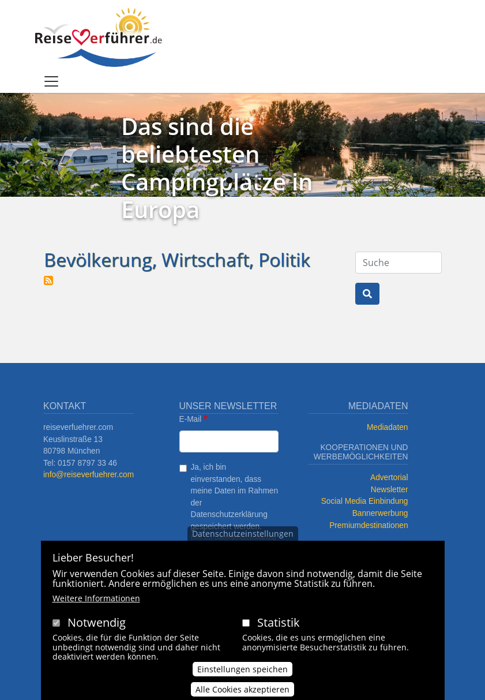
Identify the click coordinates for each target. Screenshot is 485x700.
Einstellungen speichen (242, 674)
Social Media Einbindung (364, 501)
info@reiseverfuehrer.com (88, 474)
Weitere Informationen (96, 603)
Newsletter (389, 489)
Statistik (278, 627)
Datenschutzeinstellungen (243, 538)
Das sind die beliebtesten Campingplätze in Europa (217, 167)
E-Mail (190, 419)
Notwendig (96, 627)
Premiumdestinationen (368, 525)
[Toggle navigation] (51, 81)
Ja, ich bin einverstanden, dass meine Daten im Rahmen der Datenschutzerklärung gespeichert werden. (235, 497)
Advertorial (389, 477)
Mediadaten (387, 427)
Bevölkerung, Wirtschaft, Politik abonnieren (48, 280)
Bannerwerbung (380, 513)
